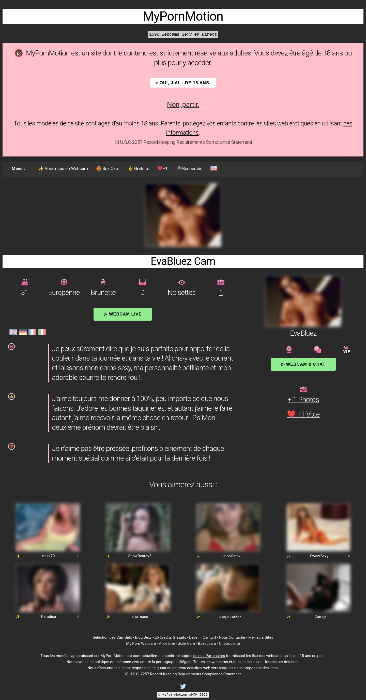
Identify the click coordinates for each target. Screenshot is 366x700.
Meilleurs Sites (260, 637)
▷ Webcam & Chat (303, 364)
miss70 (48, 556)
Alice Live (167, 643)
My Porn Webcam (141, 643)
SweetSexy (319, 556)
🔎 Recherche (189, 168)
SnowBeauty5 (139, 556)
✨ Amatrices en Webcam (63, 168)
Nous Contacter (232, 637)
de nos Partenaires (209, 655)
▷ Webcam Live (123, 314)
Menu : (18, 168)
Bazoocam (207, 643)
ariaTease (139, 616)
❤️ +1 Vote (303, 414)
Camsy (320, 616)
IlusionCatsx (230, 556)
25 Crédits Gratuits (170, 637)
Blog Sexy (143, 637)
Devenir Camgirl (202, 637)
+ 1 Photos (303, 399)
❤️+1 (162, 168)
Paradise (48, 616)
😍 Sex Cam (107, 168)
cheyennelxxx (230, 616)
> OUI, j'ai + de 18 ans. (183, 82)
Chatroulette (229, 643)
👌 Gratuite (138, 168)
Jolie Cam (186, 643)
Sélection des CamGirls (112, 637)
